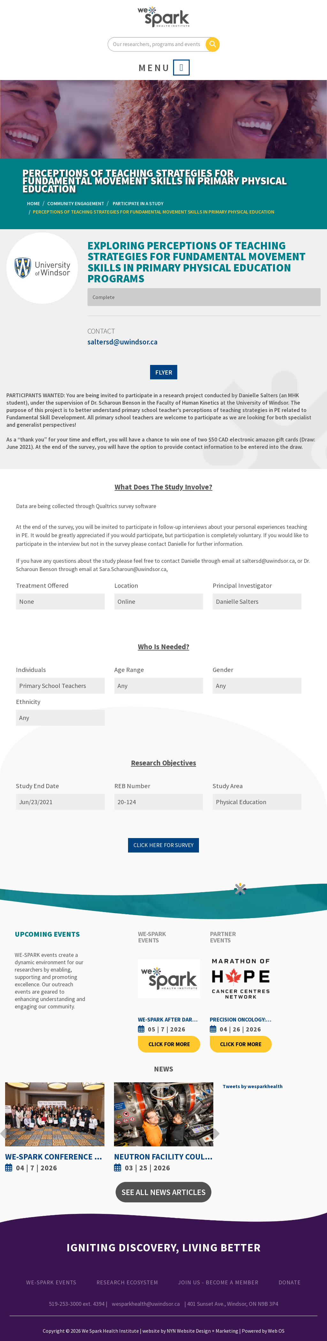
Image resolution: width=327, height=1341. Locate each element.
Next (214, 1129)
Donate (289, 1282)
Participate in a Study (138, 203)
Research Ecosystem (127, 1282)
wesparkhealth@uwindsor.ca (146, 1303)
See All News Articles (163, 1192)
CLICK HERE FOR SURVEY (163, 845)
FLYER (163, 372)
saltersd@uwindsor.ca (122, 341)
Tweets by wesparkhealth (253, 1086)
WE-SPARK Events (51, 1282)
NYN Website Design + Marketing (202, 1331)
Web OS (276, 1331)
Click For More (169, 1044)
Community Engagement (75, 203)
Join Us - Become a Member (218, 1282)
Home (33, 203)
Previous (3, 1129)
